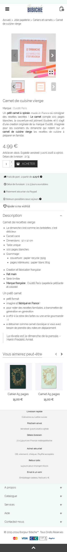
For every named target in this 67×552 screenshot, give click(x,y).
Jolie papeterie (22, 20)
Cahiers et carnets (43, 20)
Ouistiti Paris (20, 108)
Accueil (7, 20)
